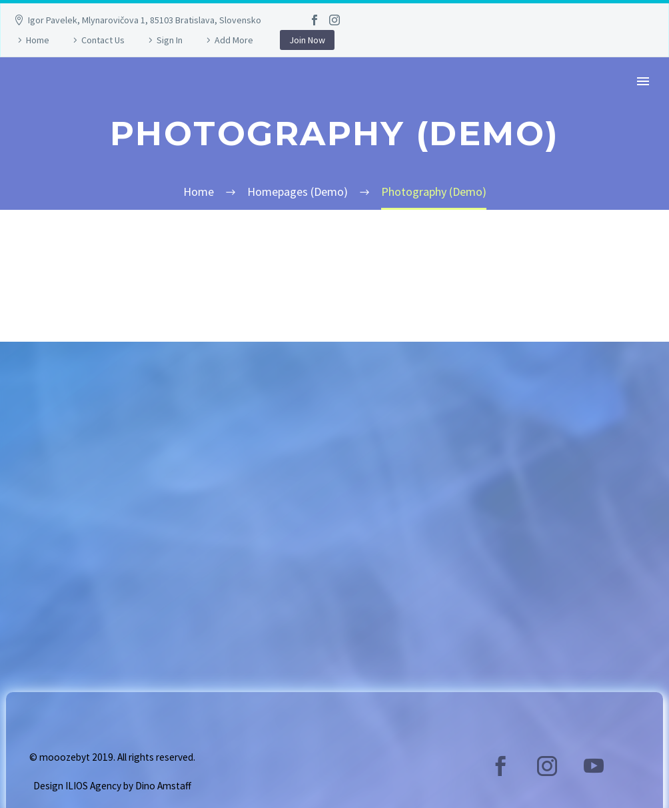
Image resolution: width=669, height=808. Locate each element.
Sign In (170, 40)
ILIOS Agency (93, 785)
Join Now (307, 40)
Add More (234, 40)
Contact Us (103, 40)
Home (37, 40)
